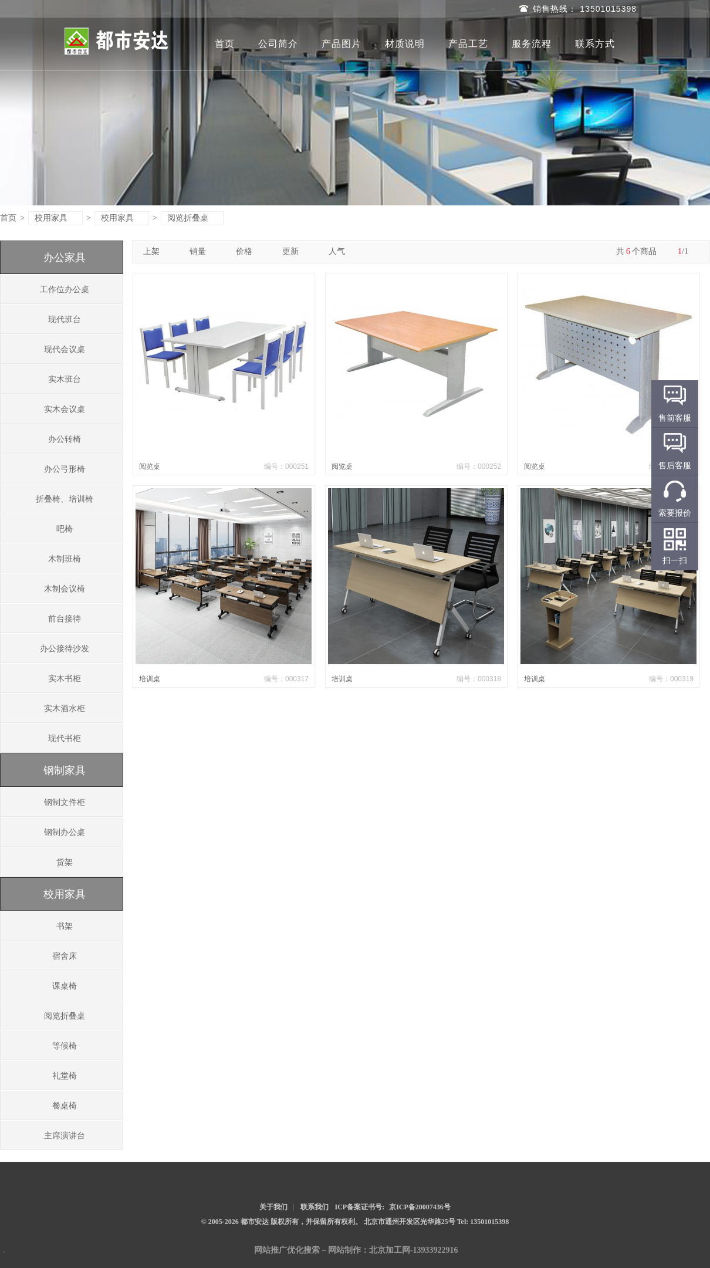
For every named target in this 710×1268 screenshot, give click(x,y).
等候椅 (64, 1046)
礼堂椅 (64, 1075)
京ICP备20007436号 (420, 1207)
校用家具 (56, 218)
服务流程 (532, 44)
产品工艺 (468, 44)
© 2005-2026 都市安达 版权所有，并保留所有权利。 (281, 1222)
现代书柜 (64, 738)
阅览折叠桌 (192, 218)
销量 (202, 251)
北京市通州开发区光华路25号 (410, 1222)
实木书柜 (64, 678)
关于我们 (273, 1207)
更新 (294, 251)
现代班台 (64, 319)
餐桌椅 (64, 1105)
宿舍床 (64, 956)
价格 (248, 251)
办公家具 (64, 257)
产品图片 (341, 44)
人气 (341, 251)
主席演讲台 (64, 1135)
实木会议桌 (64, 409)
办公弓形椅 (64, 469)
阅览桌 (149, 466)
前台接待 (64, 618)
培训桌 (149, 679)
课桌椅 (64, 986)
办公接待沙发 (64, 648)
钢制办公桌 (64, 832)
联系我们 (314, 1207)
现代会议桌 (64, 349)
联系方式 (595, 44)
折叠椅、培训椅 (64, 499)
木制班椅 (64, 558)
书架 (64, 926)
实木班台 (64, 379)
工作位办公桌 (64, 289)
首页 (225, 44)
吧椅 (64, 529)
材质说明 (405, 44)
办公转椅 (64, 439)
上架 (155, 251)
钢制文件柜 (64, 802)
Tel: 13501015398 (483, 1222)
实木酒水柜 (64, 708)
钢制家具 (64, 770)
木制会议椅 (64, 588)
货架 (64, 862)
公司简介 (278, 44)
